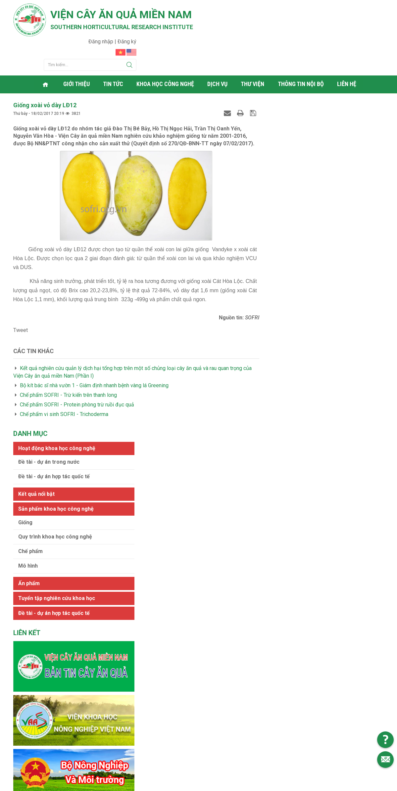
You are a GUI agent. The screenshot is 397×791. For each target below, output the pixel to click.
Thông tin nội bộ (301, 51)
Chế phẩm (282, 189)
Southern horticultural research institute (122, 26)
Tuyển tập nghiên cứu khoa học (308, 236)
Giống (277, 160)
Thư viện (253, 51)
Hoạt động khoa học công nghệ (308, 86)
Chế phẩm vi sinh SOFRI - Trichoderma (64, 380)
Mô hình (279, 204)
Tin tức (114, 51)
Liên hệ (347, 51)
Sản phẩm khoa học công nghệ (307, 146)
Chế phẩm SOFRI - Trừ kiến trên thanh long (68, 361)
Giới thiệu (77, 51)
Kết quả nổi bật (288, 131)
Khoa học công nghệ (166, 51)
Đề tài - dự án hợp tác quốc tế (305, 114)
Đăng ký (374, 8)
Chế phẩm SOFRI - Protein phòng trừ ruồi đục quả (77, 371)
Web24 (261, 784)
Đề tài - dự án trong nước (300, 99)
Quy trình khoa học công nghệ (307, 174)
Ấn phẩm (280, 221)
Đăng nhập (349, 8)
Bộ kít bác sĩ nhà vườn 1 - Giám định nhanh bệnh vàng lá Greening (94, 352)
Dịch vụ (218, 51)
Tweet (20, 296)
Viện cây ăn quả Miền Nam (122, 15)
